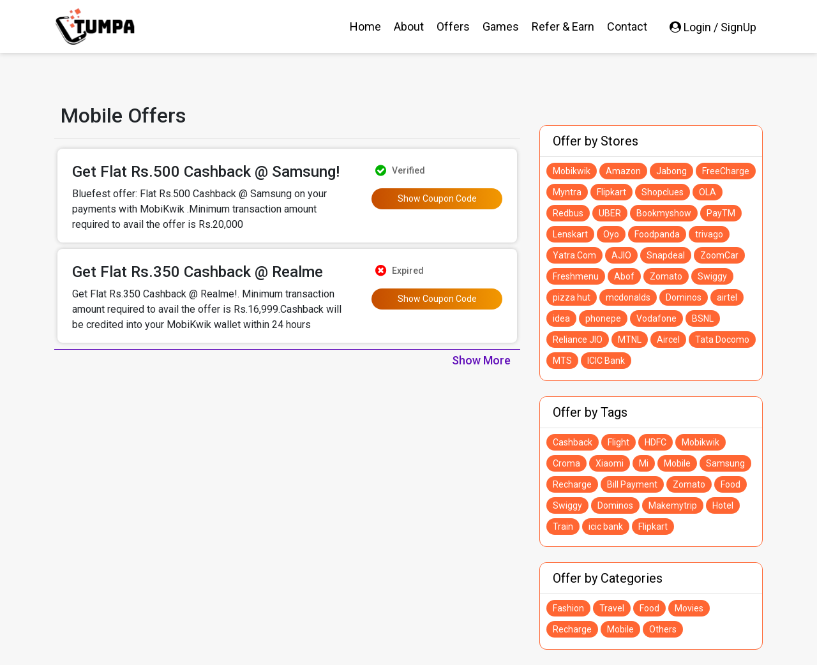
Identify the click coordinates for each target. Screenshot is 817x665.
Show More (481, 360)
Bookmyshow (663, 213)
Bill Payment (632, 484)
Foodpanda (657, 234)
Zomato (666, 276)
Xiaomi (610, 463)
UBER (610, 213)
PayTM (721, 213)
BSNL (703, 318)
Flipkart (611, 192)
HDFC (655, 442)
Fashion (568, 608)
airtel (727, 297)
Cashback (572, 442)
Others (663, 629)
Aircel (668, 339)
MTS (562, 360)
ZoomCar (719, 255)
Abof (624, 276)
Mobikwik (571, 171)
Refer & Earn (563, 26)
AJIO (621, 255)
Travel (611, 608)
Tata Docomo (722, 339)
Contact (627, 26)
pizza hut (571, 297)
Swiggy (712, 276)
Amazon (623, 171)
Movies (689, 608)
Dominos (683, 297)
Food (730, 484)
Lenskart (570, 234)
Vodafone (656, 318)
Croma (566, 463)
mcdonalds (628, 297)
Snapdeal (666, 255)
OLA (707, 192)
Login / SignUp (713, 27)
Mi (643, 463)
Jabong (671, 171)
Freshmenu (576, 276)
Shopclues (662, 192)
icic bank (605, 526)
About (409, 26)
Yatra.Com (574, 255)
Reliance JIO (578, 339)
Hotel (722, 505)
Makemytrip (672, 505)
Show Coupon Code (437, 198)
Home (365, 26)
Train (563, 526)
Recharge (572, 484)
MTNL (629, 339)
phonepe (603, 318)
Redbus (568, 213)
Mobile (677, 463)
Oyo (611, 234)
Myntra (567, 192)
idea (561, 318)
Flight (618, 442)
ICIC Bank (606, 360)
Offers (453, 26)
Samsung (725, 463)
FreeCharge (725, 171)
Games (501, 26)
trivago (709, 234)
